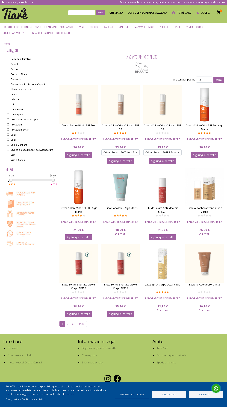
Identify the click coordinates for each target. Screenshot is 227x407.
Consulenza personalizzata (147, 12)
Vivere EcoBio (194, 26)
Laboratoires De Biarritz (78, 139)
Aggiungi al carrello (78, 155)
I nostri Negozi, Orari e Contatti (24, 362)
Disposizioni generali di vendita (99, 348)
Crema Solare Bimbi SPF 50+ (78, 125)
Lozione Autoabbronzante (204, 284)
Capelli (108, 26)
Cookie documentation (33, 399)
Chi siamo (12, 348)
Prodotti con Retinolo (17, 26)
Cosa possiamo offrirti (19, 355)
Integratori (34, 32)
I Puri (177, 26)
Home (6, 43)
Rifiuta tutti (169, 394)
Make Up (124, 26)
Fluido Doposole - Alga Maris (120, 208)
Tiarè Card (162, 348)
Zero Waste (67, 26)
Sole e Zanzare (12, 32)
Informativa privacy (92, 362)
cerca (100, 12)
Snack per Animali (46, 26)
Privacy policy (12, 399)
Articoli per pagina (184, 79)
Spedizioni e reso (166, 362)
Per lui (163, 26)
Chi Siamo (116, 12)
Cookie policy (89, 355)
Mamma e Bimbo (144, 26)
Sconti (48, 32)
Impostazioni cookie (132, 394)
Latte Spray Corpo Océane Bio (162, 284)
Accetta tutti (206, 394)
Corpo (94, 26)
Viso (82, 26)
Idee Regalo (63, 32)
